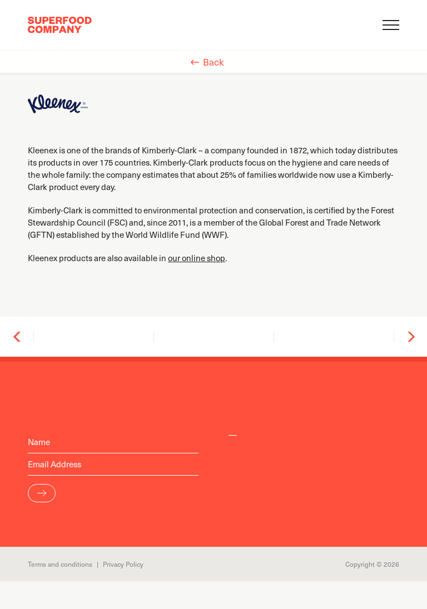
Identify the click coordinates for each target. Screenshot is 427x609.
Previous (17, 337)
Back (213, 61)
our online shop (196, 258)
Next (410, 337)
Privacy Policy (123, 564)
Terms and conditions (60, 564)
